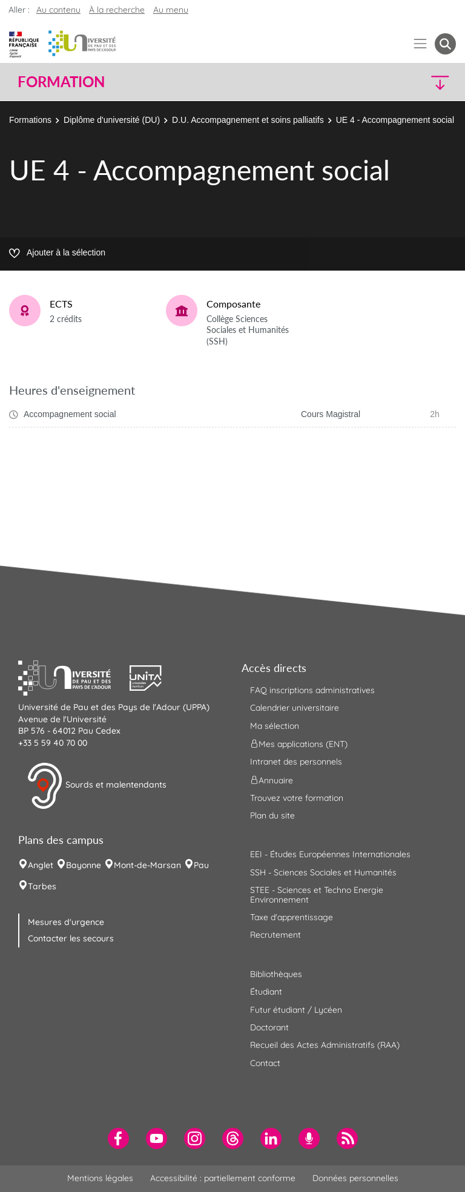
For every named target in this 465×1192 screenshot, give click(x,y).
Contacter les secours (71, 938)
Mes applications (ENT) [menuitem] (299, 744)
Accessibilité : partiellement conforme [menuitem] (222, 1178)
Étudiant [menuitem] (266, 991)
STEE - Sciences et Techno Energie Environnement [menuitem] (316, 894)
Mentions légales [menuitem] (100, 1178)
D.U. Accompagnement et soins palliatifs (248, 120)
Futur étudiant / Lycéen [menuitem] (296, 1009)
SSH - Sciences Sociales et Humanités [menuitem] (323, 872)
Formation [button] (61, 81)
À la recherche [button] (117, 9)
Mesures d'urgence (66, 922)
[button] (403, 82)
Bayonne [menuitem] (83, 865)
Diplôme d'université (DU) (112, 120)
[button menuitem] (445, 43)
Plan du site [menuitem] (272, 815)
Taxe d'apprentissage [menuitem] (291, 917)
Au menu (170, 9)
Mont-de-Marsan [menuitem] (147, 865)
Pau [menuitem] (201, 865)
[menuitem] (118, 1138)
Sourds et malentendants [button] (97, 786)
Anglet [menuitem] (40, 865)
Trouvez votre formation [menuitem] (296, 797)
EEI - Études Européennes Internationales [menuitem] (330, 854)
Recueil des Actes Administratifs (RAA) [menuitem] (325, 1044)
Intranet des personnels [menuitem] (296, 761)
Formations (30, 120)
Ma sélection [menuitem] (274, 725)
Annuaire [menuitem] (271, 779)
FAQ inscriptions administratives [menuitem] (312, 690)
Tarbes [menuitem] (42, 886)
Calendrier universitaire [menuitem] (294, 707)
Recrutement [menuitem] (275, 934)
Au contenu (58, 9)
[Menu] (420, 44)
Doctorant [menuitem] (269, 1027)
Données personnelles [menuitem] (355, 1178)
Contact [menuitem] (265, 1063)
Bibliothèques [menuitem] (276, 974)
